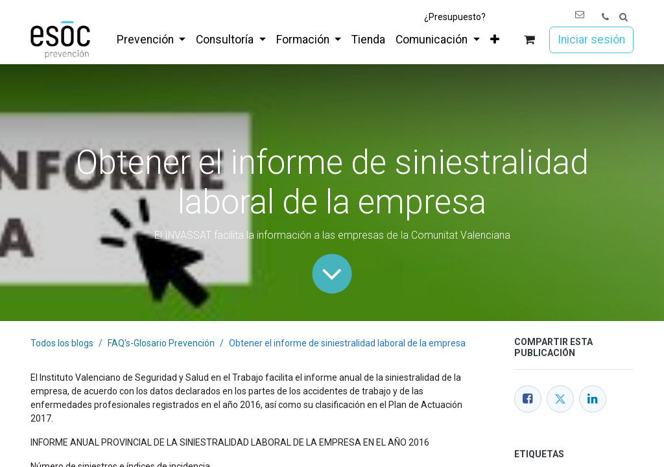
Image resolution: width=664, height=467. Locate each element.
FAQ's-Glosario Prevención (161, 343)
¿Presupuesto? (455, 17)
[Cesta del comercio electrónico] (529, 39)
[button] (623, 17)
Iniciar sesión (591, 39)
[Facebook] (527, 399)
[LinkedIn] (592, 399)
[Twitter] (560, 399)
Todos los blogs (61, 343)
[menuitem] (151, 39)
